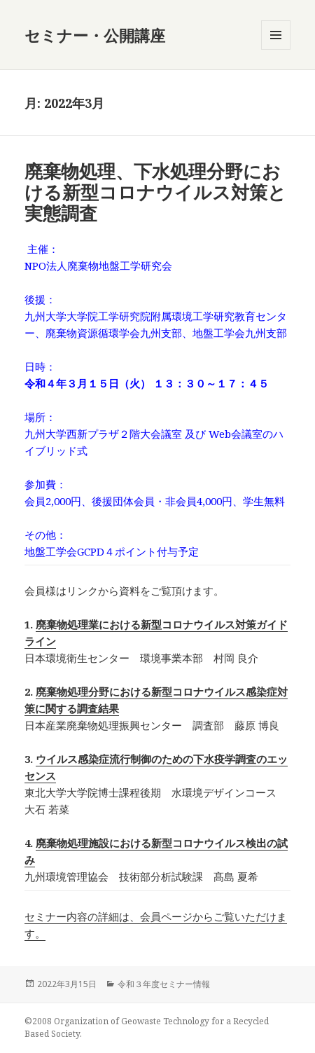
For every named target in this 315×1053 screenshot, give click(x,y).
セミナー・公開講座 (94, 35)
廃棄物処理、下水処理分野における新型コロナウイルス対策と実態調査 (155, 192)
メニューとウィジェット (275, 49)
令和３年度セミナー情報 (164, 984)
